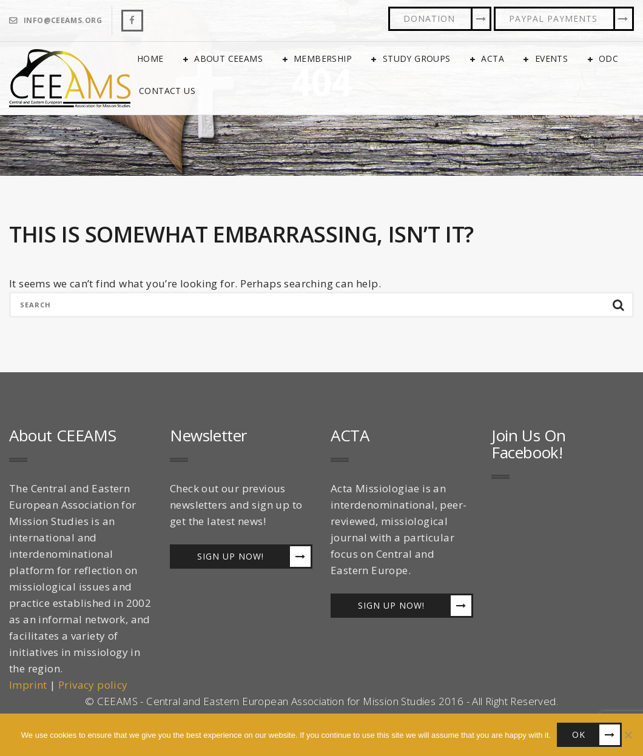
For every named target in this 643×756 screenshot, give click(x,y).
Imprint (28, 685)
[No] (628, 735)
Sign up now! (230, 556)
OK (578, 734)
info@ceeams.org (63, 20)
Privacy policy (93, 685)
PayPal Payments (553, 18)
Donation (429, 18)
